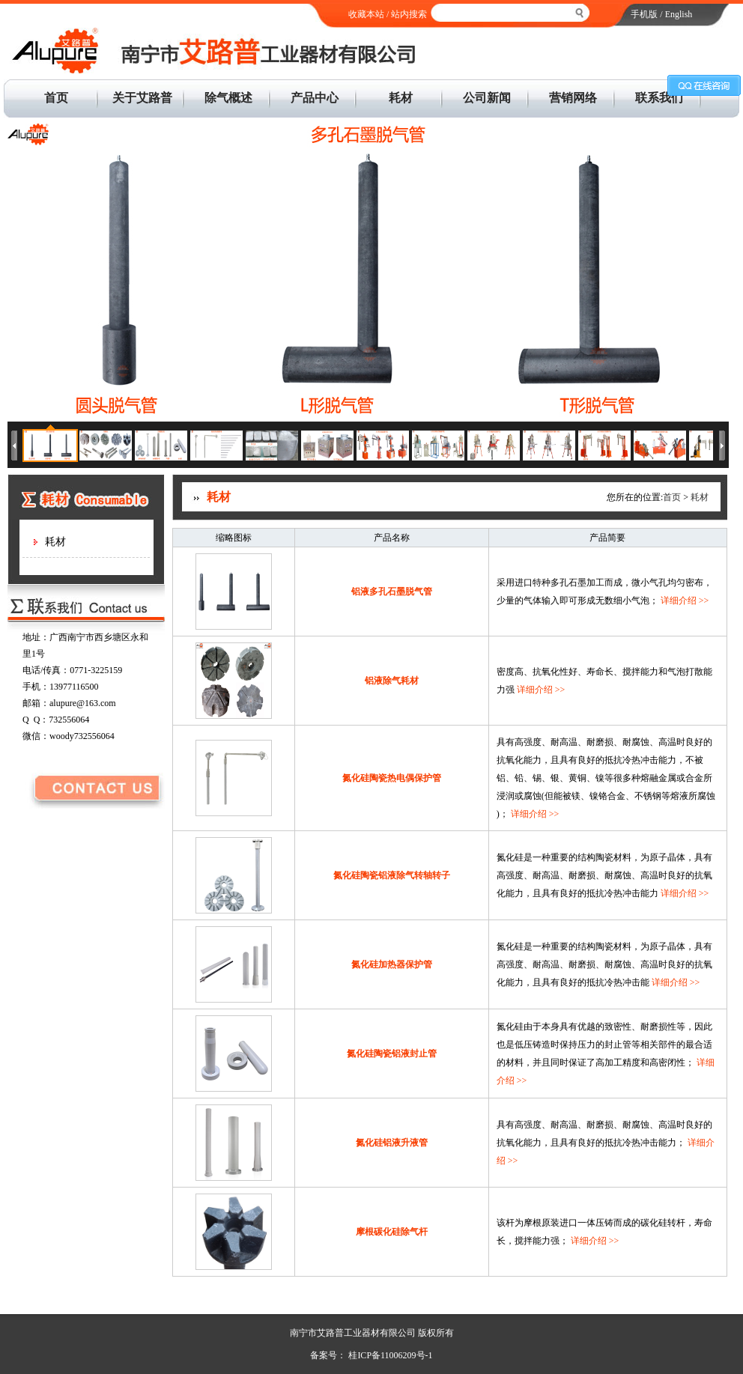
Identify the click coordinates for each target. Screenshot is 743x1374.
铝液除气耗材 (392, 680)
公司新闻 (487, 97)
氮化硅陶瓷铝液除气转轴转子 (391, 875)
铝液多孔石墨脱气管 (391, 591)
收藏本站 (366, 14)
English (679, 14)
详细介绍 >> (685, 600)
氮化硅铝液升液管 (392, 1142)
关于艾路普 (142, 97)
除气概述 (228, 97)
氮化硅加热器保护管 (391, 964)
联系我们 (659, 97)
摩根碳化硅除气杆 (392, 1231)
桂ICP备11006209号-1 (389, 1355)
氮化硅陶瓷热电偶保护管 (391, 778)
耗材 (401, 97)
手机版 (644, 14)
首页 (56, 97)
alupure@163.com (82, 703)
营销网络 (573, 97)
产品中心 (315, 97)
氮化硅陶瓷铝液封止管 (392, 1053)
